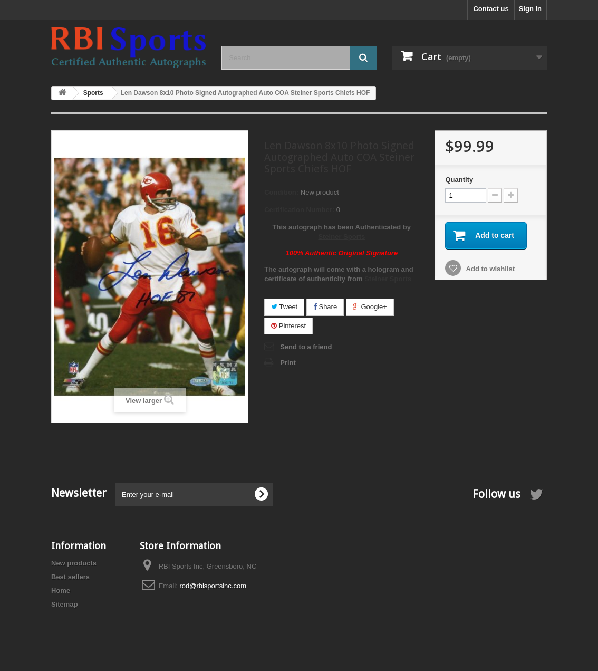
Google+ (370, 307)
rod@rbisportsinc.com (212, 586)
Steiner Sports (341, 237)
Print (288, 363)
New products (74, 563)
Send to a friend (306, 347)
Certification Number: (299, 210)
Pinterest (288, 326)
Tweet (284, 307)
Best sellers (70, 577)
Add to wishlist (489, 269)
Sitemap (64, 604)
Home (60, 591)
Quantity (459, 180)
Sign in (530, 9)
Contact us (490, 9)
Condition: (281, 192)
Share (325, 307)
